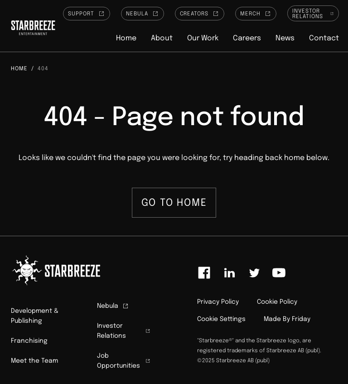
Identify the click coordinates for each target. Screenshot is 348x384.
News (285, 38)
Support (86, 13)
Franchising (29, 341)
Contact (324, 38)
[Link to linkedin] (229, 273)
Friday (301, 319)
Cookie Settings (221, 319)
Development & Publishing (34, 316)
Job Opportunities (124, 361)
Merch (255, 13)
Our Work (202, 38)
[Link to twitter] (254, 273)
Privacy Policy (218, 302)
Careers (247, 38)
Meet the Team (34, 361)
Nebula (142, 13)
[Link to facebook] (204, 273)
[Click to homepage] (33, 28)
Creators (200, 13)
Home (126, 38)
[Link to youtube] (278, 273)
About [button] (162, 38)
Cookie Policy (277, 302)
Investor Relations (313, 14)
